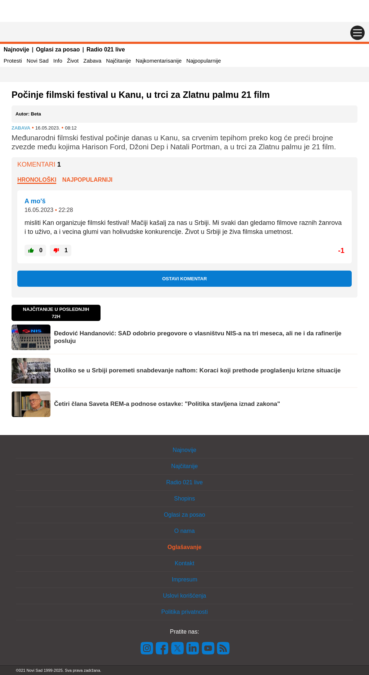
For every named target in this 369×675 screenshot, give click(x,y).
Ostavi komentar (184, 278)
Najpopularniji (87, 180)
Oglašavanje (184, 547)
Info (57, 61)
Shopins (184, 498)
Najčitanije (118, 61)
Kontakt (184, 563)
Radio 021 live (105, 49)
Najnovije (16, 49)
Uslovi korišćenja (184, 596)
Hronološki (36, 180)
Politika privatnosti (184, 612)
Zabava (92, 61)
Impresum (184, 579)
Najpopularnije (203, 61)
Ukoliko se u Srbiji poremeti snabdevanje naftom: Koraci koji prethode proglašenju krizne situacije (197, 370)
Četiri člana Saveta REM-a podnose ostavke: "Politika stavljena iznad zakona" (167, 403)
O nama (184, 531)
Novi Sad (38, 61)
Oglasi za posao (58, 49)
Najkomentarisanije (159, 61)
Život (73, 61)
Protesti (13, 61)
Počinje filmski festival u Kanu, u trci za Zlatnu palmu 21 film (141, 95)
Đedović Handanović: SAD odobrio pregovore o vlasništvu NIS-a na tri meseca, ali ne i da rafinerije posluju (197, 337)
